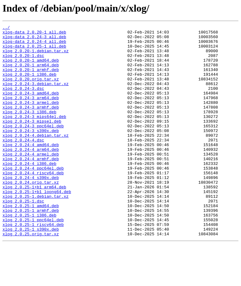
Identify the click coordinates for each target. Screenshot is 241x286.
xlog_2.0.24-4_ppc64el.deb (33, 197)
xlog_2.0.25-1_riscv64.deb (33, 265)
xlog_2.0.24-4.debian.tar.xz (36, 158)
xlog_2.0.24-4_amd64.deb (31, 169)
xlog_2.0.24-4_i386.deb (29, 191)
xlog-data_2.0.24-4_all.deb (34, 45)
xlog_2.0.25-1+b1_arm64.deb (34, 219)
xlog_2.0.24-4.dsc (23, 163)
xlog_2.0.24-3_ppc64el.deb (33, 146)
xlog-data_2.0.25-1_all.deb (34, 51)
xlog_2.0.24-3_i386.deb (29, 129)
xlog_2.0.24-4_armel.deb (31, 180)
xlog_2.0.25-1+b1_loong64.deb (37, 225)
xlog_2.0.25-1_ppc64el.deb (33, 259)
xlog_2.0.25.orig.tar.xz (31, 276)
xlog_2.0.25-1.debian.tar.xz (36, 231)
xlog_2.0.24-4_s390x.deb (31, 208)
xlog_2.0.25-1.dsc (23, 236)
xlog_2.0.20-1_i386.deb (29, 84)
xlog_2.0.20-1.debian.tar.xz (36, 56)
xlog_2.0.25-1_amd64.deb (31, 242)
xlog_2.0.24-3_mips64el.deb (34, 135)
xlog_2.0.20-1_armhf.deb (31, 79)
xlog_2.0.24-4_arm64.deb (31, 174)
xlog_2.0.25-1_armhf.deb (31, 248)
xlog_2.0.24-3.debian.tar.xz (36, 96)
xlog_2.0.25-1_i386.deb (29, 253)
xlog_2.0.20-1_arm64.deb (31, 73)
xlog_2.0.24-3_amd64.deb (31, 107)
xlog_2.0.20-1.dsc (23, 62)
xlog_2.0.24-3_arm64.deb (31, 112)
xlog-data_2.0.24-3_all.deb (34, 39)
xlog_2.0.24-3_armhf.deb (31, 124)
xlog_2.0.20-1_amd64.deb (31, 67)
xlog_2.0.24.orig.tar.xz (31, 214)
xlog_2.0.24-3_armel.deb (31, 118)
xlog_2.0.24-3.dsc (23, 101)
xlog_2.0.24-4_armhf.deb (31, 186)
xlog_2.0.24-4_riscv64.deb (33, 203)
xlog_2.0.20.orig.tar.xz (31, 90)
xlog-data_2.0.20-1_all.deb (34, 34)
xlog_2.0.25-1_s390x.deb (31, 270)
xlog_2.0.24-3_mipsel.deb (32, 141)
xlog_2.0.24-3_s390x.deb (31, 152)
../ (6, 28)
